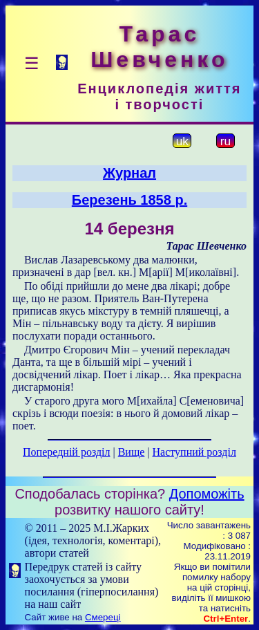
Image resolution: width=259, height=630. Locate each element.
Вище (131, 452)
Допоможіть (206, 493)
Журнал (129, 172)
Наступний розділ (194, 452)
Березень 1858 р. (129, 199)
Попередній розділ (66, 452)
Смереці (103, 617)
